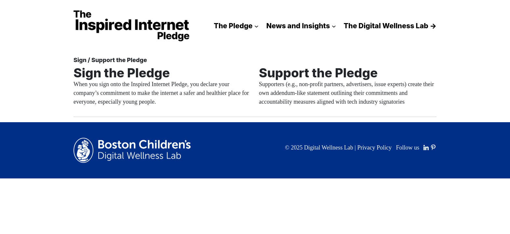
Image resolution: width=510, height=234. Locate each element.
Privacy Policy (374, 147)
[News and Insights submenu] (334, 26)
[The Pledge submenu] (256, 26)
